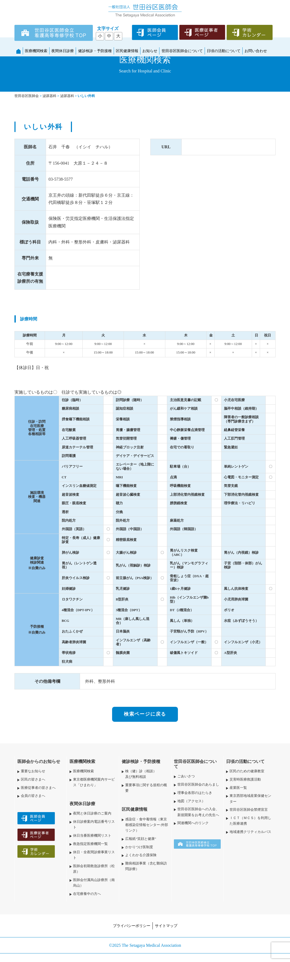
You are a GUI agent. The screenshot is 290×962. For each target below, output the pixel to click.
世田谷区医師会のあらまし (198, 784)
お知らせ (149, 51)
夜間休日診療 (62, 51)
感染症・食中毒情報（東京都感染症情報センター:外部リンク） (146, 824)
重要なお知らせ (33, 771)
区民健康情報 (127, 51)
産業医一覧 (238, 788)
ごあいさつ (186, 776)
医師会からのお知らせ (38, 761)
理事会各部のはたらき (194, 793)
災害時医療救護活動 (245, 779)
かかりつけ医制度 (139, 847)
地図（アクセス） (191, 801)
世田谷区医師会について (182, 51)
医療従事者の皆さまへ (38, 788)
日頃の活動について (224, 51)
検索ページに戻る (145, 714)
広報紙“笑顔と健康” (140, 839)
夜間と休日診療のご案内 (92, 813)
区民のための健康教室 (247, 771)
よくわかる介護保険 (141, 855)
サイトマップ (166, 926)
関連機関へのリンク (193, 823)
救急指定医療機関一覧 (90, 844)
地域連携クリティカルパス (250, 832)
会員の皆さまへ (33, 796)
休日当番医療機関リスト (92, 835)
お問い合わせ (256, 51)
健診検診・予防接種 (95, 51)
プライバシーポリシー (131, 926)
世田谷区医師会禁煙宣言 (249, 810)
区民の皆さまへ (33, 779)
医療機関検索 (36, 51)
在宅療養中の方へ (87, 894)
